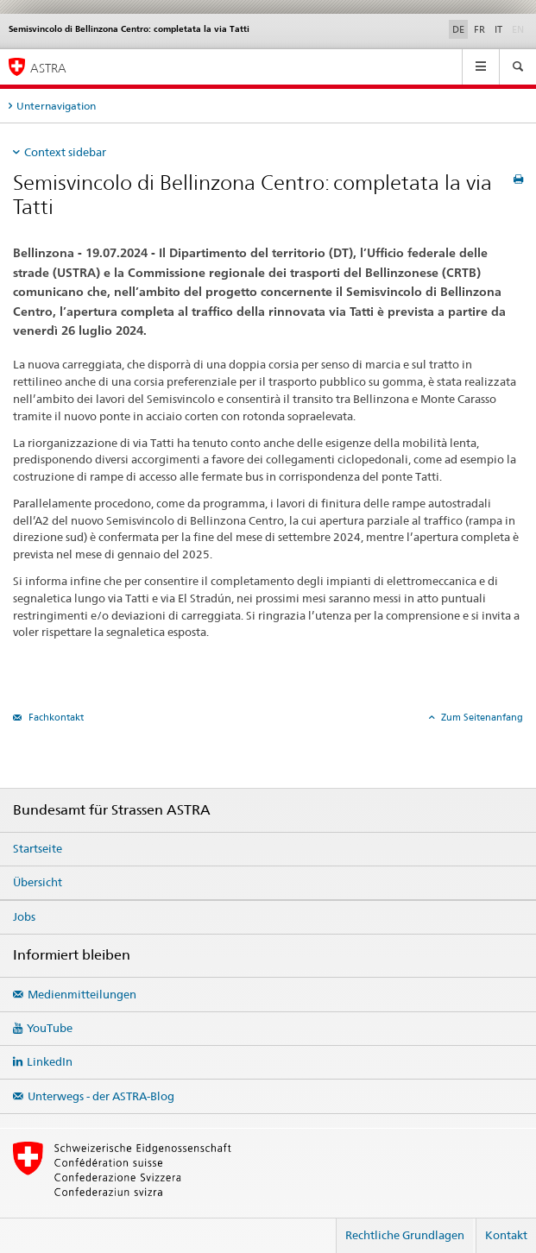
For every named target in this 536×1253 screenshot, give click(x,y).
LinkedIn (50, 1061)
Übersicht (37, 882)
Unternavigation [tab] (56, 105)
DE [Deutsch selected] (458, 29)
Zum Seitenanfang (480, 717)
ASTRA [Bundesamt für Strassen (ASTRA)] (48, 67)
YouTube (50, 1028)
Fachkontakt (55, 717)
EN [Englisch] (519, 28)
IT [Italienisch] (498, 29)
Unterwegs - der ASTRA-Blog (101, 1096)
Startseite (37, 848)
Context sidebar (65, 152)
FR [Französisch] (479, 29)
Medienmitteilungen (82, 994)
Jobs (24, 916)
